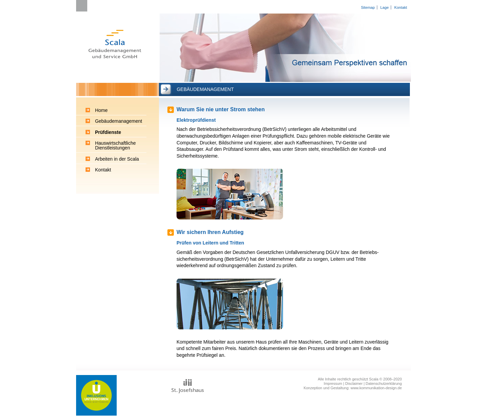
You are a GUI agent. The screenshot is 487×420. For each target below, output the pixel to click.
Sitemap (368, 7)
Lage (384, 7)
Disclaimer (354, 383)
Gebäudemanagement (118, 121)
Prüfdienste (108, 132)
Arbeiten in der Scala (117, 159)
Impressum (333, 383)
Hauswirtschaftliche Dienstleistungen (115, 145)
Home (101, 110)
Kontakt (400, 7)
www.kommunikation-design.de (376, 388)
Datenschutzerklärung (384, 383)
